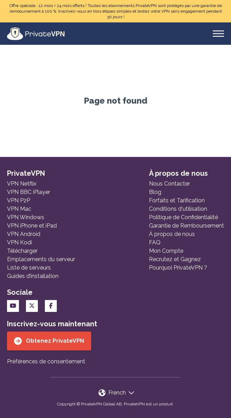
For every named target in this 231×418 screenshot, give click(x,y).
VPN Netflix (21, 183)
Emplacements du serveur (41, 259)
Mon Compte (166, 251)
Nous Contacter (169, 183)
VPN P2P (18, 200)
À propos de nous (172, 234)
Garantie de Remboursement (186, 225)
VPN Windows (25, 217)
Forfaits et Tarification (177, 200)
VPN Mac (19, 208)
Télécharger (22, 251)
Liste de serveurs (29, 267)
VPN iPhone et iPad (32, 225)
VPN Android (23, 234)
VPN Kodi (19, 242)
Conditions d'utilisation (178, 208)
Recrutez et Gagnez (175, 259)
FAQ (155, 242)
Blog (155, 192)
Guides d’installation (33, 276)
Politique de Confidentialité (183, 217)
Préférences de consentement (46, 361)
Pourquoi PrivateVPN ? (178, 267)
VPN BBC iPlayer (28, 192)
